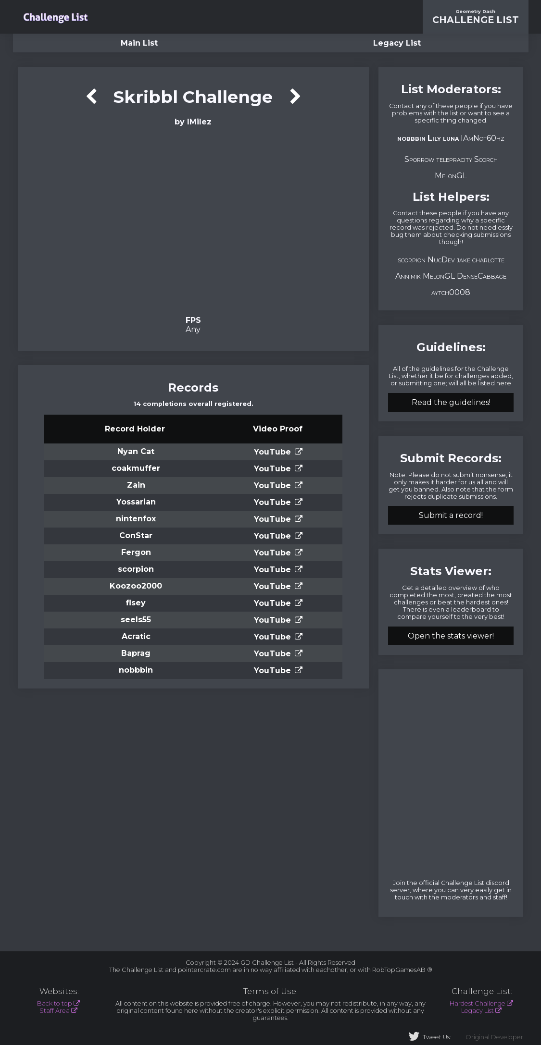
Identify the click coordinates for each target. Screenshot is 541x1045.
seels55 (136, 619)
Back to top (54, 1003)
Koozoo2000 (136, 585)
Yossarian (136, 501)
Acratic (136, 636)
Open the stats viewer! (451, 635)
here (503, 383)
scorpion (136, 569)
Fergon (136, 552)
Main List (139, 43)
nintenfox (136, 518)
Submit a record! (451, 515)
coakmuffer (136, 468)
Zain (136, 485)
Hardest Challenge (477, 1003)
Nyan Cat (135, 451)
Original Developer (494, 1037)
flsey (136, 602)
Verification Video (193, 220)
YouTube (272, 451)
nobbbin (136, 670)
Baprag (136, 653)
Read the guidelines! (451, 402)
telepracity (454, 159)
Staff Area (54, 1010)
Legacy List (397, 43)
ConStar (135, 535)
